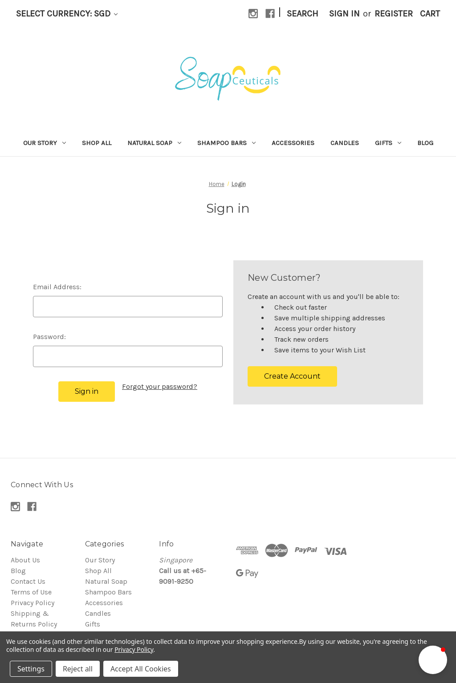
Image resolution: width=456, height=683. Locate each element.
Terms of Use (31, 592)
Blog (425, 143)
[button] (433, 660)
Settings (31, 669)
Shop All (96, 143)
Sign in (344, 13)
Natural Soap (154, 143)
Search (302, 13)
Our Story (44, 143)
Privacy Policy (32, 602)
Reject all (78, 669)
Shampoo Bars (226, 143)
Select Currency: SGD (67, 13)
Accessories (293, 143)
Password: (49, 336)
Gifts (388, 143)
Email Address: (57, 287)
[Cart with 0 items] (430, 14)
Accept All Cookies (140, 669)
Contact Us (28, 581)
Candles (344, 143)
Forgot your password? (159, 386)
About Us (25, 560)
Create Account (292, 376)
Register (394, 13)
